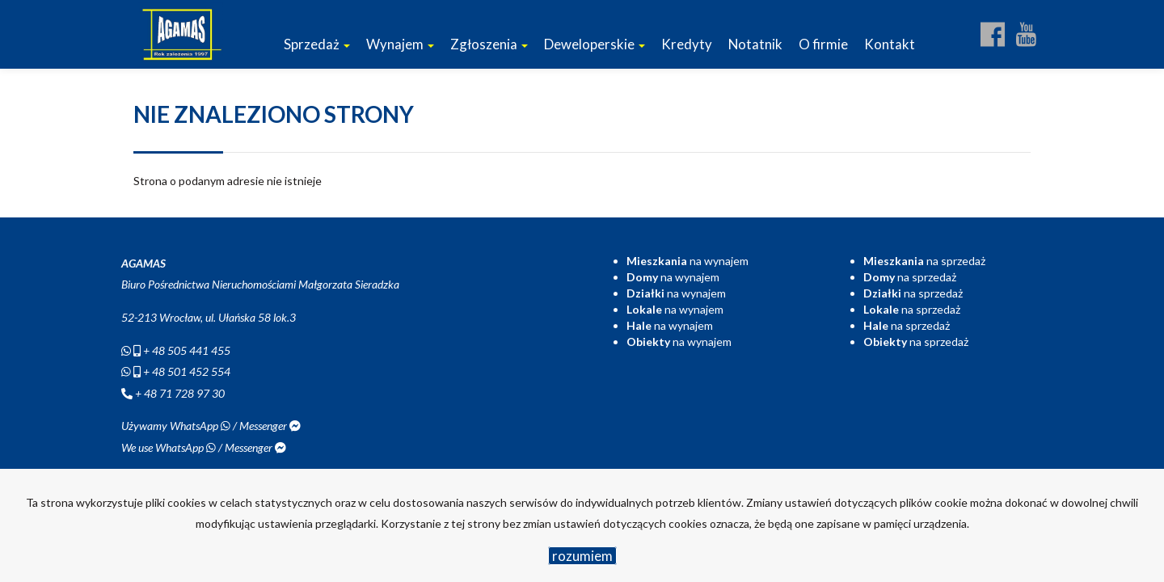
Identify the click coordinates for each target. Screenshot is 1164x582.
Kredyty (686, 44)
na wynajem (687, 261)
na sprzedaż (924, 261)
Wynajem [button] (400, 44)
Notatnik (755, 44)
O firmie (823, 44)
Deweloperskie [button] (594, 44)
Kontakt (889, 44)
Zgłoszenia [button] (489, 44)
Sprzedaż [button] (317, 44)
